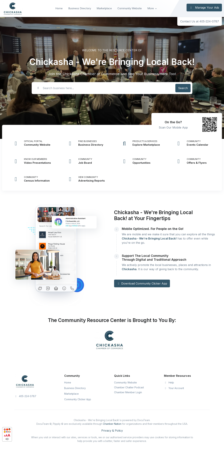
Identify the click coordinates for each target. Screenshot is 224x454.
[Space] (24, 381)
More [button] (150, 8)
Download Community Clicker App (142, 283)
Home (59, 8)
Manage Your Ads (204, 7)
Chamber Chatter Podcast (129, 387)
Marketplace (104, 8)
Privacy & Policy (112, 430)
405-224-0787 (25, 396)
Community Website (129, 8)
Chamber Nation (112, 423)
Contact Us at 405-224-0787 (199, 21)
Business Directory (79, 8)
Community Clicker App (77, 399)
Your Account (174, 388)
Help (169, 382)
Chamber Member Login (128, 392)
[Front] (12, 8)
